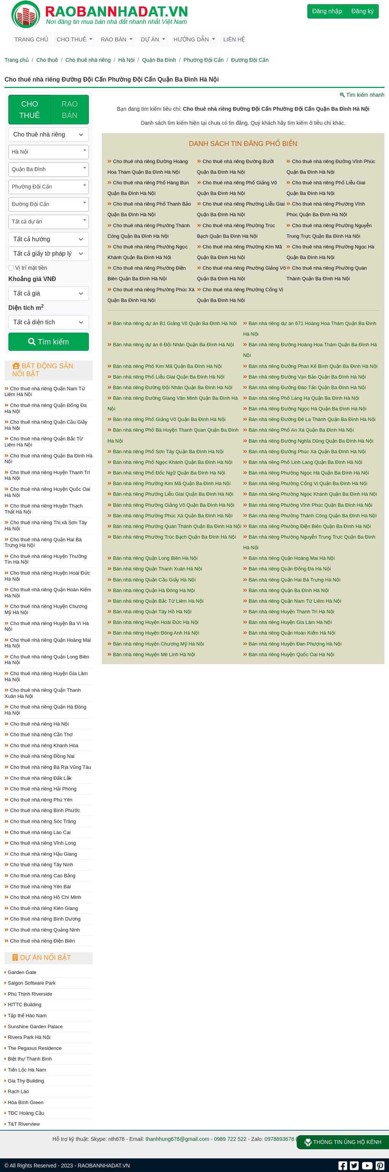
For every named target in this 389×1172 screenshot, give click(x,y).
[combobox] (48, 152)
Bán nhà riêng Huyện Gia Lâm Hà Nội (287, 622)
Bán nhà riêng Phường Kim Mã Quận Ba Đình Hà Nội (169, 483)
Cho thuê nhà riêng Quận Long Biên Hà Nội (47, 660)
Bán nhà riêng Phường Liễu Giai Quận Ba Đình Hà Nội (170, 494)
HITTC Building (23, 1004)
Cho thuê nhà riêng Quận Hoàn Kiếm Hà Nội (48, 593)
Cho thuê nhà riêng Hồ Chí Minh (43, 897)
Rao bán (114, 39)
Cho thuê (72, 39)
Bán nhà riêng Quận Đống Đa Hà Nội (287, 569)
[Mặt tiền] (11, 267)
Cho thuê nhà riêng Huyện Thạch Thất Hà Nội (43, 509)
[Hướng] (48, 239)
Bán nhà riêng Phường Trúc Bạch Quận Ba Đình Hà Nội (172, 537)
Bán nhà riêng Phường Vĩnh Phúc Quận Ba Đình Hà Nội (307, 505)
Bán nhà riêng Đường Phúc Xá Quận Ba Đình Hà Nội (304, 451)
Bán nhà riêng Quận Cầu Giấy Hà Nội (152, 580)
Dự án (151, 39)
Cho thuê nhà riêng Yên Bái (38, 886)
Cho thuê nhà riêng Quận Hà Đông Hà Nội (45, 710)
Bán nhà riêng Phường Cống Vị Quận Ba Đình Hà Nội (305, 483)
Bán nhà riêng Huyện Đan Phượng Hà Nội (292, 644)
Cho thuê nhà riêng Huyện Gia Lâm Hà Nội (46, 676)
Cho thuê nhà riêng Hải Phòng (40, 789)
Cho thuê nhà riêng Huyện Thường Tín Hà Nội (46, 559)
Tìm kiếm (48, 342)
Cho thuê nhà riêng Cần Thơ (39, 734)
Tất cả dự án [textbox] (27, 221)
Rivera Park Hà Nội (28, 1037)
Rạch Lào (17, 1091)
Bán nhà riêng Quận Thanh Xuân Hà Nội (155, 569)
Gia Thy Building (24, 1081)
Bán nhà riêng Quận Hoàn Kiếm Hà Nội (289, 633)
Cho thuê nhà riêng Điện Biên (40, 941)
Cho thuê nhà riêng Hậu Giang (41, 854)
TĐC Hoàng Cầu (24, 1113)
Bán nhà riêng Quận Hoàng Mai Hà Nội (289, 558)
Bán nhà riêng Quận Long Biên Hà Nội (153, 558)
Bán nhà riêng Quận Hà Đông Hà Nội (151, 590)
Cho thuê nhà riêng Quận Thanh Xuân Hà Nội (43, 693)
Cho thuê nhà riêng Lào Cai (38, 832)
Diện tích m (26, 307)
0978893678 (279, 1139)
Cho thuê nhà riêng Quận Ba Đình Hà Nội (48, 459)
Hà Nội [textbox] (20, 152)
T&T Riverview (22, 1124)
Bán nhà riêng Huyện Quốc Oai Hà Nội (288, 654)
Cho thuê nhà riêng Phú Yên (38, 800)
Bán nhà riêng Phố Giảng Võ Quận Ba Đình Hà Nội (167, 419)
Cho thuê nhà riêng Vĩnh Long (40, 843)
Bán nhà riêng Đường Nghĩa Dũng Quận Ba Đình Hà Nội (308, 441)
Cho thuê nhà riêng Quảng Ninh (42, 930)
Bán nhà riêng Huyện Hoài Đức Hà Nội (153, 622)
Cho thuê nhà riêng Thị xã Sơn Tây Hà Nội (46, 525)
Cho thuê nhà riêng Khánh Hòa (41, 745)
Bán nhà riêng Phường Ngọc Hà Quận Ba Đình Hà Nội (306, 473)
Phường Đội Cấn (203, 60)
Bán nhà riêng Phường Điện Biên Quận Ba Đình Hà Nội (307, 526)
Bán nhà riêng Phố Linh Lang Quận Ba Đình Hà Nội (302, 462)
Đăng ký (362, 11)
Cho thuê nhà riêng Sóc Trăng (40, 821)
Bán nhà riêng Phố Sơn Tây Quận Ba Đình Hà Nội (166, 451)
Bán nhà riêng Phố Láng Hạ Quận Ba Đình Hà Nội (301, 398)
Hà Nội (126, 60)
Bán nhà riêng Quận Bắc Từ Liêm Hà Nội (156, 601)
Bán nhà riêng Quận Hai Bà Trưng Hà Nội (291, 580)
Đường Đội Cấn (250, 60)
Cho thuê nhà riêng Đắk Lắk (38, 778)
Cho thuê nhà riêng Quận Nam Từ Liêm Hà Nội (45, 391)
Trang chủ (31, 39)
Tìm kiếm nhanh (362, 95)
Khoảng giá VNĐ (32, 279)
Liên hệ (234, 39)
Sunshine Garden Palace (34, 1026)
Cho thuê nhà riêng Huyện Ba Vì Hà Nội (47, 626)
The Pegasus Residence (33, 1048)
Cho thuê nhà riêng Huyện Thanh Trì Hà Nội (47, 475)
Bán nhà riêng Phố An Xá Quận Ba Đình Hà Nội (298, 430)
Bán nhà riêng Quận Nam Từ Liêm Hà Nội (292, 601)
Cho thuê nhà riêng (88, 60)
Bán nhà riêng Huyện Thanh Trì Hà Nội (288, 611)
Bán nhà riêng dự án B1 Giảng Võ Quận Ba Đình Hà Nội (172, 323)
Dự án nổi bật (41, 957)
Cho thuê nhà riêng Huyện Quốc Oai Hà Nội (47, 492)
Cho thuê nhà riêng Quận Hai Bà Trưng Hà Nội (43, 542)
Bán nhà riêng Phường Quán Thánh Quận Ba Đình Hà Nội (174, 526)
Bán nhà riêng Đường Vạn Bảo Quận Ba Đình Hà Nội (304, 377)
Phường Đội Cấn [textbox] (32, 187)
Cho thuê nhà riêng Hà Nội (37, 724)
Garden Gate (20, 972)
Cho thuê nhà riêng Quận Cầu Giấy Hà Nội (46, 425)
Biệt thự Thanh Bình (28, 1059)
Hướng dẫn (192, 39)
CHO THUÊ (29, 109)
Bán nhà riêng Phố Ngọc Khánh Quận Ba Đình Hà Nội (170, 462)
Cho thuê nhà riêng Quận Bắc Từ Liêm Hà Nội (44, 442)
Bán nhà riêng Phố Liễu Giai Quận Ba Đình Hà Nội (166, 377)
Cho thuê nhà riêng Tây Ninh (39, 864)
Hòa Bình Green (24, 1102)
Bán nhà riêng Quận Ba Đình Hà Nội (286, 590)
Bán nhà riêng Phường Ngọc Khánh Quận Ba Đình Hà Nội (310, 494)
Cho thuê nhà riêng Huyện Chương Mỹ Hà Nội (46, 609)
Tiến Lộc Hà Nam (25, 1070)
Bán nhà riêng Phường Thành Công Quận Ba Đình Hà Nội (309, 515)
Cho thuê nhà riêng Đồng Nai (39, 756)
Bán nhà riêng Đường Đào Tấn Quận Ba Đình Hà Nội (304, 387)
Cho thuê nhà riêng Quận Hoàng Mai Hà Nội (48, 643)
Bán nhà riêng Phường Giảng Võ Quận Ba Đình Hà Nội (171, 505)
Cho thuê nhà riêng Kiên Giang (41, 908)
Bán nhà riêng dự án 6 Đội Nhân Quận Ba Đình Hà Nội (171, 344)
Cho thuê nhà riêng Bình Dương (43, 919)
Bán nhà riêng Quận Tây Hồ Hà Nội (149, 611)
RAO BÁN (70, 109)
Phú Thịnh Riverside (28, 994)
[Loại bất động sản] (48, 134)
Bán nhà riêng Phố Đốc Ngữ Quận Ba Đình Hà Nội (166, 473)
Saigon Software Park (30, 983)
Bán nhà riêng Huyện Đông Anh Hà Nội (153, 633)
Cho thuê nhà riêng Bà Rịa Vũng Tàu (48, 767)
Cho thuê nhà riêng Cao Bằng (40, 875)
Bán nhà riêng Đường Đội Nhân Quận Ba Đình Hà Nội (170, 387)
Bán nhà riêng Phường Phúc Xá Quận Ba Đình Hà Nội (170, 515)
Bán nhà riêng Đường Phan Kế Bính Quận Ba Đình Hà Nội (310, 366)
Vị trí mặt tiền (27, 268)
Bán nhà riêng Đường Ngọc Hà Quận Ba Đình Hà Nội (305, 409)
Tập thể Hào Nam (26, 1015)
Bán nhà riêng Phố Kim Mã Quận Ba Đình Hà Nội (165, 366)
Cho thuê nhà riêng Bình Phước (42, 810)
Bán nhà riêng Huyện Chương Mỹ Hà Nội (156, 644)
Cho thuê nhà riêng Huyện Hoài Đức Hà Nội (47, 576)
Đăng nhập (327, 11)
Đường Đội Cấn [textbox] (30, 204)
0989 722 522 (230, 1139)
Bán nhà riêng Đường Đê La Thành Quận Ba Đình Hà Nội (309, 419)
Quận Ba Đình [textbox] (29, 169)
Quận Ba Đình (159, 60)
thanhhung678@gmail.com (177, 1139)
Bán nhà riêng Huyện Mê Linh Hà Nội (151, 654)
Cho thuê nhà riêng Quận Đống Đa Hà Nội (46, 408)
